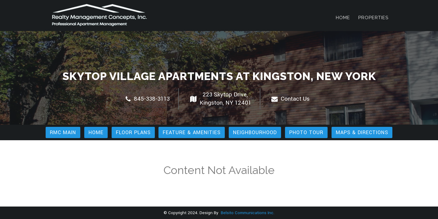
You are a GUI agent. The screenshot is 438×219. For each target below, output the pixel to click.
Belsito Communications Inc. (247, 213)
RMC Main (63, 132)
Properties (373, 17)
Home (343, 17)
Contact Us (290, 99)
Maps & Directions (362, 132)
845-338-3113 (148, 99)
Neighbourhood (255, 132)
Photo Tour (306, 132)
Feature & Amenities (192, 132)
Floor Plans (133, 132)
